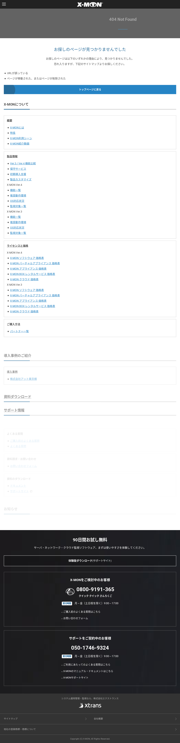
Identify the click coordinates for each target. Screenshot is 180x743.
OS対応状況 (17, 202)
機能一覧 (15, 191)
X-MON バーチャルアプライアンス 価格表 (35, 264)
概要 (9, 121)
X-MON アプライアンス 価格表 (28, 270)
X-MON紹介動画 (19, 144)
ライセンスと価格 (17, 246)
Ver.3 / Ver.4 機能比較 (23, 164)
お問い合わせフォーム (75, 618)
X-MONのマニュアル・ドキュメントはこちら (88, 671)
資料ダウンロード (17, 400)
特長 (12, 134)
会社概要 (98, 718)
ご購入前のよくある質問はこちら (81, 611)
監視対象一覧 (18, 207)
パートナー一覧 (19, 332)
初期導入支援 (18, 175)
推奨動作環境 (18, 196)
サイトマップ (11, 718)
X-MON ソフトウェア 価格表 (27, 259)
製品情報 (12, 157)
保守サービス (18, 169)
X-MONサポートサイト (75, 677)
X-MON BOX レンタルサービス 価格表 (32, 275)
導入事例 (12, 375)
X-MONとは (17, 128)
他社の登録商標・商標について (20, 729)
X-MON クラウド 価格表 (24, 280)
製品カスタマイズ (20, 180)
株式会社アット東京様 (23, 382)
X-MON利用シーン (21, 139)
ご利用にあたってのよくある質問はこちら (86, 664)
